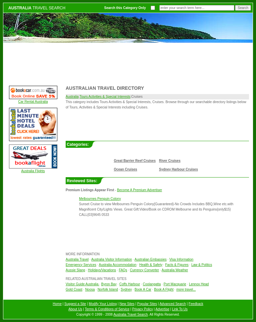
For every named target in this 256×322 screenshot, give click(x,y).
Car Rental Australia (33, 101)
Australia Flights (33, 171)
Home (57, 304)
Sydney (126, 289)
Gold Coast (74, 289)
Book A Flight (163, 289)
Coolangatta (152, 284)
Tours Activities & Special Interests (105, 96)
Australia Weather (175, 270)
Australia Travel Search (130, 314)
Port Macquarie (175, 284)
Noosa (90, 289)
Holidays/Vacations (102, 270)
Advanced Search (173, 304)
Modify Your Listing (103, 304)
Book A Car (143, 289)
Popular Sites (147, 304)
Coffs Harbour (129, 284)
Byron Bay (109, 284)
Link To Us (180, 309)
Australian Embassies (151, 259)
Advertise (162, 309)
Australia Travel (77, 259)
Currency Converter (144, 270)
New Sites (126, 304)
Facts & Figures (177, 265)
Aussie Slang (75, 270)
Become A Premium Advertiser (139, 190)
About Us (75, 309)
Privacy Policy (142, 309)
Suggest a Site (75, 304)
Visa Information (181, 259)
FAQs (123, 270)
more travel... (186, 289)
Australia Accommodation (118, 265)
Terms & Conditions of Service (107, 309)
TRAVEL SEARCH (36, 8)
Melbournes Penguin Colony (100, 199)
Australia (72, 96)
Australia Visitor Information (111, 259)
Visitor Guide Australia (82, 284)
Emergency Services (81, 265)
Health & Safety (150, 265)
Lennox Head (199, 284)
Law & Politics (201, 265)
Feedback (196, 304)
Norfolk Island (108, 289)
